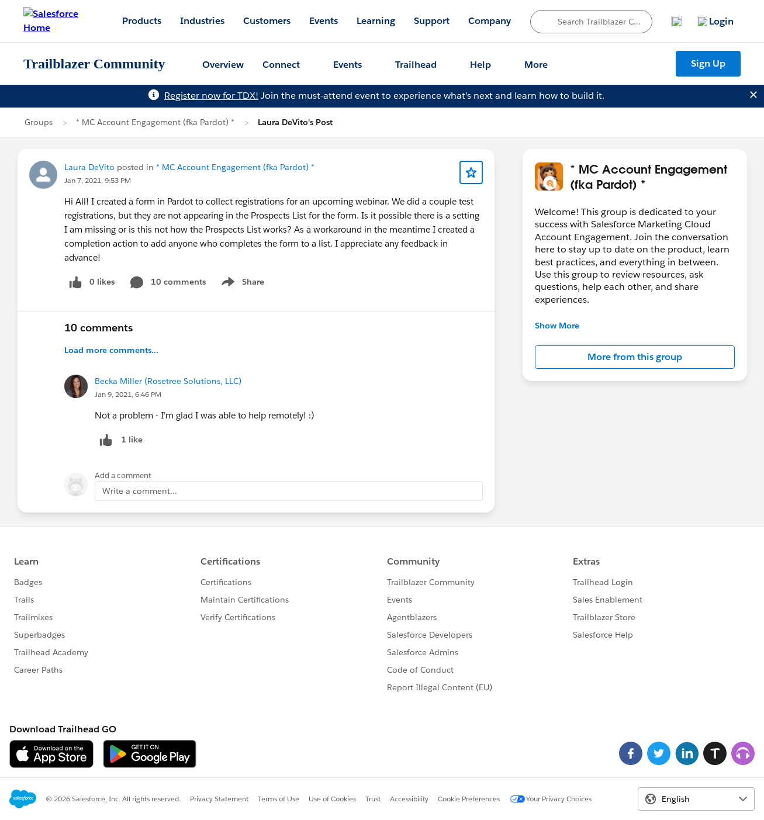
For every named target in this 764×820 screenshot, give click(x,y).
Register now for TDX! (211, 95)
